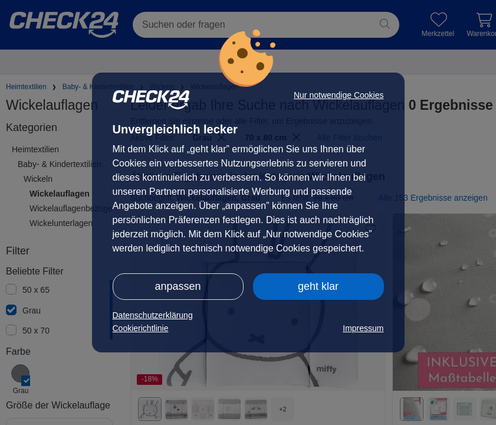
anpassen (178, 286)
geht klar (318, 286)
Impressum (363, 328)
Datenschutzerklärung (153, 315)
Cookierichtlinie (141, 328)
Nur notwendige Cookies (339, 95)
